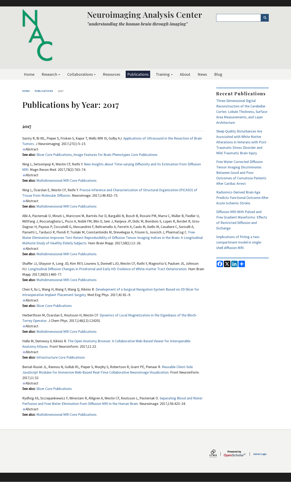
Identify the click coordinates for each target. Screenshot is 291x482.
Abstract (31, 149)
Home (29, 74)
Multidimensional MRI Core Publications (66, 180)
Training (164, 74)
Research (51, 74)
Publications (138, 74)
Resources (111, 74)
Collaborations (81, 74)
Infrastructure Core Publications (60, 357)
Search (266, 18)
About (185, 74)
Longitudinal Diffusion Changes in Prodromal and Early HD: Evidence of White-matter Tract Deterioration (107, 269)
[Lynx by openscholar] (217, 454)
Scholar (234, 453)
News (202, 74)
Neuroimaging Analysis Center (144, 14)
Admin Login (260, 454)
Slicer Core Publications (54, 154)
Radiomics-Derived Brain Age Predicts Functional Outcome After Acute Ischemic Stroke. (242, 197)
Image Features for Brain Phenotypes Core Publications (115, 154)
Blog (218, 74)
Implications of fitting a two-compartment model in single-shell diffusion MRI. (239, 242)
